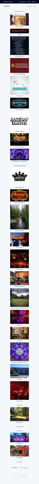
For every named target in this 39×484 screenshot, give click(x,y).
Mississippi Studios (19, 202)
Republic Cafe (19, 247)
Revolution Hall (20, 109)
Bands (23, 1)
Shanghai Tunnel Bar (19, 286)
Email (26, 473)
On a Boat (19, 405)
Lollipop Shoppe (19, 131)
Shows (34, 1)
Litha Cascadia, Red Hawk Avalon (19, 308)
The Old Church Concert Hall (19, 161)
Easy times (19, 430)
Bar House (19, 401)
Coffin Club (19, 325)
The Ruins (19, 462)
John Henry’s (19, 269)
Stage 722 (19, 443)
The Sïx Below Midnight (19, 165)
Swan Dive (19, 95)
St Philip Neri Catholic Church (19, 362)
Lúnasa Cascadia (19, 56)
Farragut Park (19, 422)
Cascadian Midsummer (19, 74)
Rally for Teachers (19, 11)
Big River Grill (19, 26)
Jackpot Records (19, 187)
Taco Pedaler (19, 457)
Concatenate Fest (19, 230)
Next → (26, 467)
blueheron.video (8, 1)
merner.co (24, 476)
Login (19, 478)
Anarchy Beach (20, 426)
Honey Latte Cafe (19, 147)
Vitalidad (19, 379)
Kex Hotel (19, 340)
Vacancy (19, 34)
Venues (29, 1)
